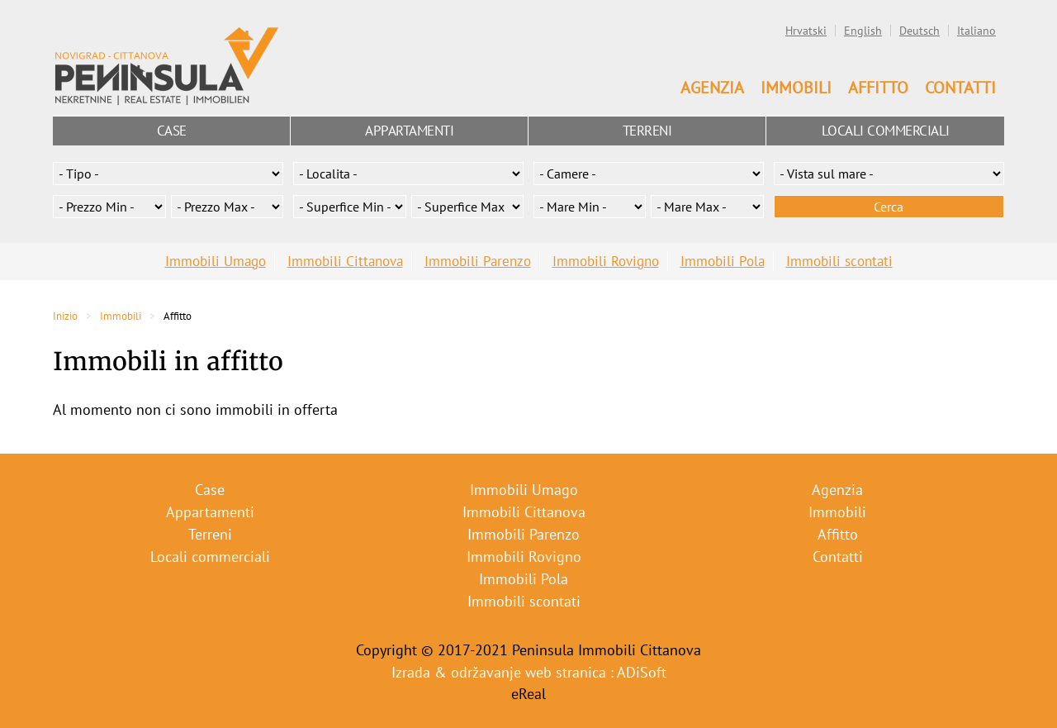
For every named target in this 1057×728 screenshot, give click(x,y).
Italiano (976, 30)
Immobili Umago (215, 261)
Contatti (960, 87)
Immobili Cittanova (345, 261)
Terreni (647, 130)
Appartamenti (409, 130)
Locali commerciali (886, 130)
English (863, 30)
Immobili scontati (839, 261)
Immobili (796, 87)
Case (172, 130)
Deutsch (919, 30)
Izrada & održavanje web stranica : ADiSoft (528, 672)
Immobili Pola (722, 261)
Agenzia (712, 87)
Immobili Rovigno (605, 261)
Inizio (65, 316)
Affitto (878, 87)
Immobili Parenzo (477, 261)
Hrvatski (806, 30)
